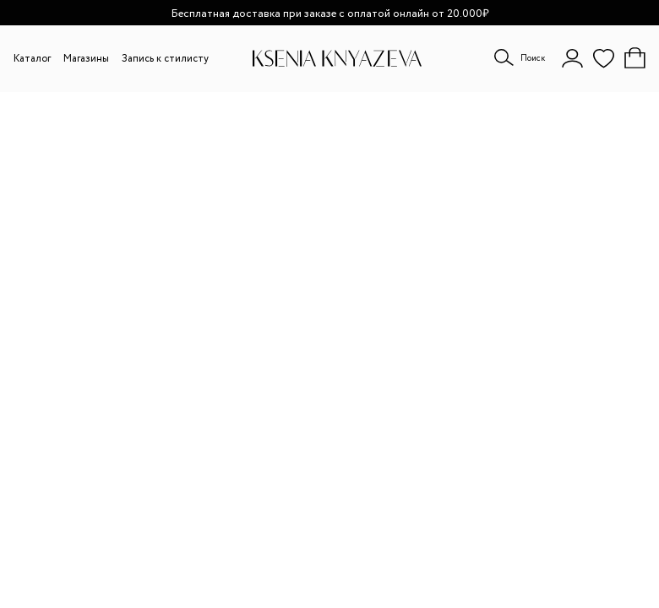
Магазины (86, 59)
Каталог (32, 59)
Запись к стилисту (165, 59)
